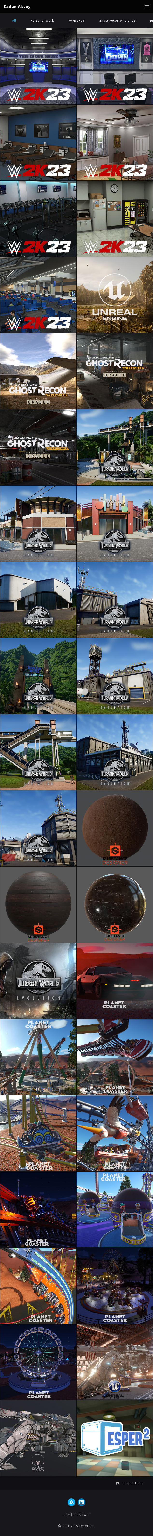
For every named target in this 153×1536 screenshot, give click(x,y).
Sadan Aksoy (17, 6)
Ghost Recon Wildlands (117, 21)
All (14, 21)
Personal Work (42, 21)
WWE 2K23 (76, 21)
